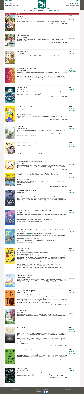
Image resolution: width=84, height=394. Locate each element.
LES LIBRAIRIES (49, 10)
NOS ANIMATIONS (25, 10)
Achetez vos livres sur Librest (42, 389)
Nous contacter (68, 389)
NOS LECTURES (33, 10)
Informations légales (16, 389)
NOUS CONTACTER (58, 10)
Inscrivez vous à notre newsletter (42, 8)
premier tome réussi (32, 233)
